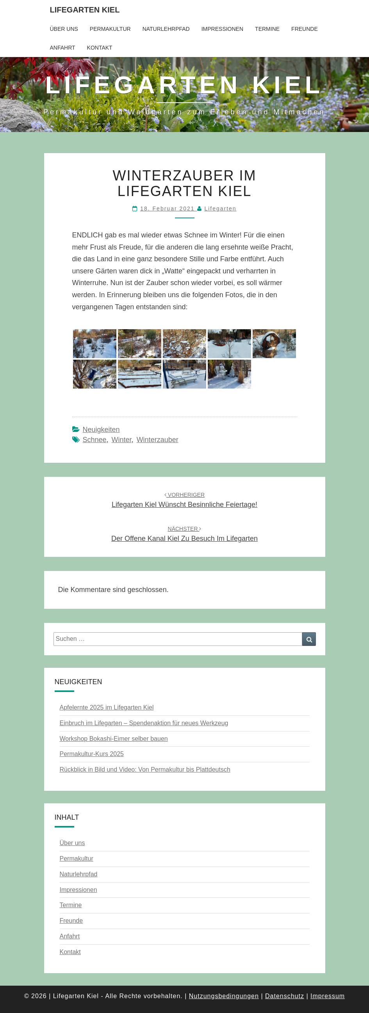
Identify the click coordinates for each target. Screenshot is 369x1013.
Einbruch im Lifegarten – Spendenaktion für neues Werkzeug (144, 723)
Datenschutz (284, 996)
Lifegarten (220, 208)
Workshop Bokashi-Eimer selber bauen (114, 738)
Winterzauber (157, 440)
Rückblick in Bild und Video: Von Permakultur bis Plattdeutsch (145, 769)
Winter (122, 440)
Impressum (327, 996)
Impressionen (222, 29)
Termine (267, 29)
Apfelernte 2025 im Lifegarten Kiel (107, 707)
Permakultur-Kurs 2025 (92, 754)
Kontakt (99, 48)
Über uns (64, 29)
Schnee (95, 440)
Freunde (304, 29)
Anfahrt (62, 48)
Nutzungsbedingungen (224, 996)
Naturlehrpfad (166, 29)
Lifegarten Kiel (85, 9)
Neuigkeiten (101, 429)
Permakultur (110, 29)
